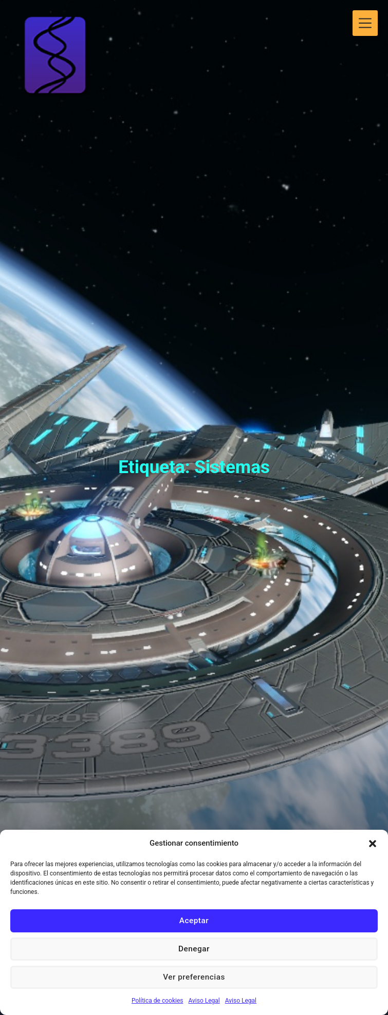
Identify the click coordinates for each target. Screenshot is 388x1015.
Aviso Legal (203, 1000)
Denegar (194, 949)
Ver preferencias (193, 977)
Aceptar (193, 921)
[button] (372, 843)
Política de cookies (157, 1000)
